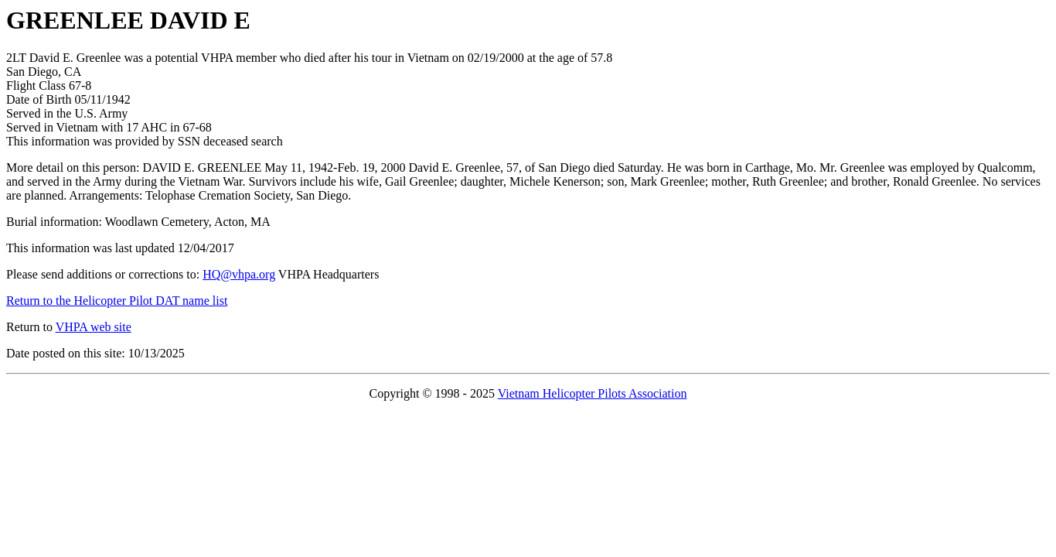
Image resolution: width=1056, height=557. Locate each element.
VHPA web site (93, 326)
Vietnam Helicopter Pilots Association (592, 393)
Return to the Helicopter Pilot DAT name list (116, 300)
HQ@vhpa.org (239, 274)
